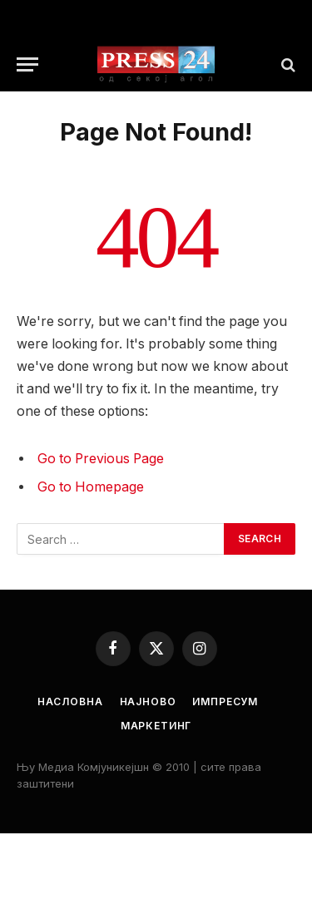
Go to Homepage (90, 487)
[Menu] (27, 64)
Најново (148, 701)
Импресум (225, 701)
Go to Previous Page (100, 459)
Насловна (70, 701)
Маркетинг (156, 725)
